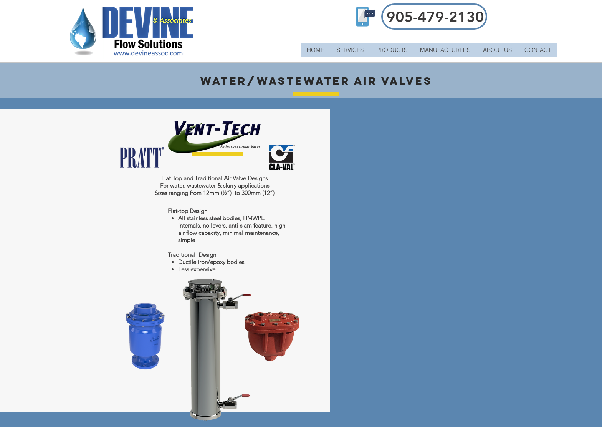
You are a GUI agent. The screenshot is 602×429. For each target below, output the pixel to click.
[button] (391, 50)
